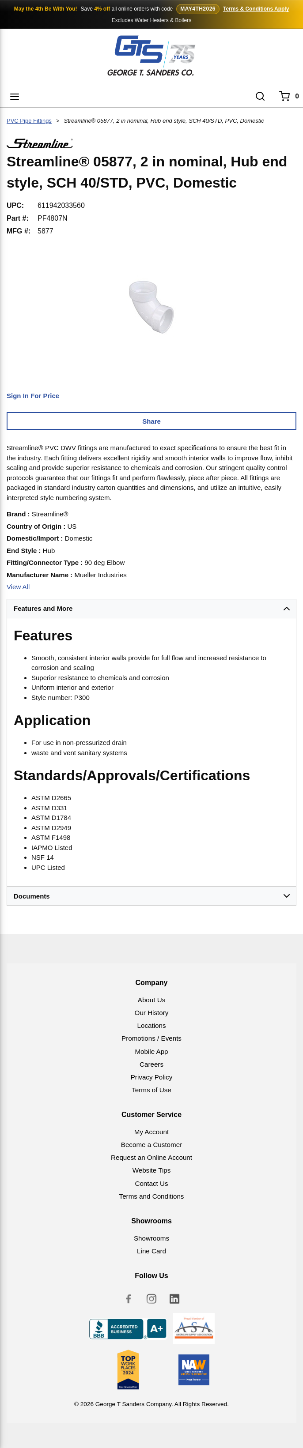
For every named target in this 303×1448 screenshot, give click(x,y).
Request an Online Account (151, 1157)
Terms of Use (151, 1090)
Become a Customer (151, 1144)
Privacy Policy (152, 1077)
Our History (152, 1012)
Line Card (151, 1251)
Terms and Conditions (151, 1196)
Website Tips (152, 1170)
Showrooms (151, 1238)
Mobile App (151, 1051)
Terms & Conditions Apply (256, 9)
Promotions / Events (151, 1038)
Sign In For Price (33, 395)
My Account (151, 1132)
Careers (151, 1064)
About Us (151, 1000)
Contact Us (151, 1183)
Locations (151, 1025)
